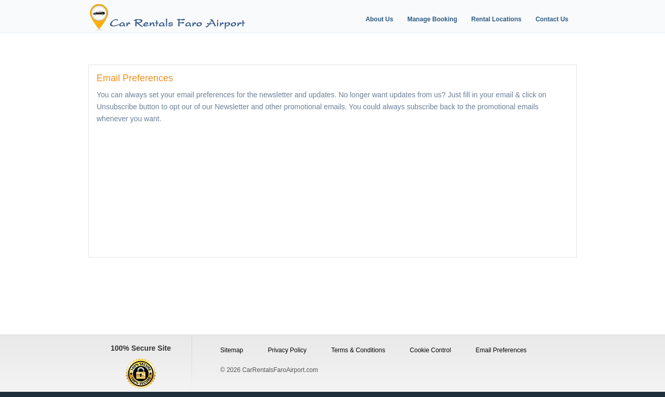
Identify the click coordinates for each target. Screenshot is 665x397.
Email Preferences (501, 350)
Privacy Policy (287, 350)
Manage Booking (432, 19)
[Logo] (183, 17)
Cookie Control (430, 350)
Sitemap (231, 350)
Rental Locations (496, 19)
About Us (379, 19)
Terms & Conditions (358, 350)
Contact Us (552, 19)
